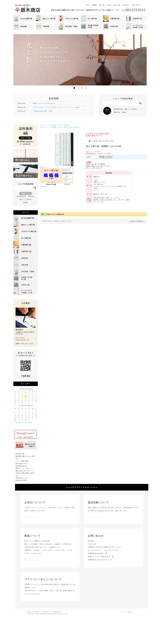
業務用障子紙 (118, 109)
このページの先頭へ (126, 612)
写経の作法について (22, 478)
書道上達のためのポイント (24, 471)
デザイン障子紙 (63, 125)
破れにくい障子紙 (131, 109)
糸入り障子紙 (74, 127)
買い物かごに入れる (106, 157)
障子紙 (54, 125)
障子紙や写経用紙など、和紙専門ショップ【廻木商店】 (44, 612)
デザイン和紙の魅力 (22, 461)
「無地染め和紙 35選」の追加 (43, 111)
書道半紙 (117, 112)
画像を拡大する (44, 167)
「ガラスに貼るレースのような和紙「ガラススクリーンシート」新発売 (56, 107)
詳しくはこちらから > (32, 517)
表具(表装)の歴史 (21, 480)
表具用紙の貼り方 (21, 466)
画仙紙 (124, 112)
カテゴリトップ (45, 125)
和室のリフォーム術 (22, 468)
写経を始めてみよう (22, 463)
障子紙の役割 (20, 454)
